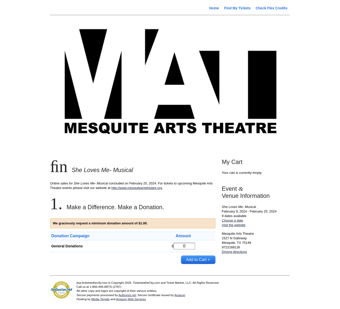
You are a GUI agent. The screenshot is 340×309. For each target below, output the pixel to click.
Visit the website (234, 225)
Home (214, 8)
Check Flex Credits (271, 8)
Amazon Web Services (131, 299)
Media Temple (100, 299)
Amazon (179, 295)
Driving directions (234, 252)
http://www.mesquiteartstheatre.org (136, 188)
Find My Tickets (237, 8)
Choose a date (232, 220)
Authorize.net (127, 295)
